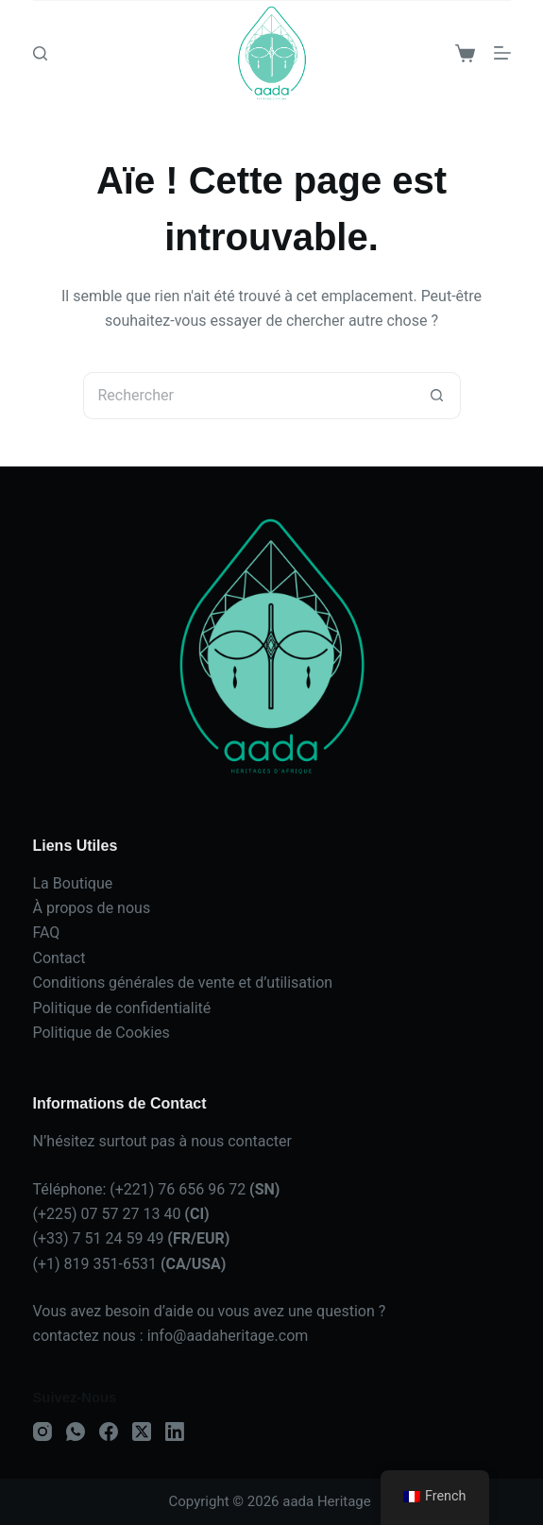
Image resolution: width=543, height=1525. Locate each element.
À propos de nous (92, 908)
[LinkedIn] (174, 1431)
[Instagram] (42, 1431)
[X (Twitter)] (141, 1431)
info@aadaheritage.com (228, 1336)
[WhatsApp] (75, 1431)
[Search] (40, 53)
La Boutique (73, 883)
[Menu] (502, 52)
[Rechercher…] (248, 395)
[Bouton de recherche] (437, 395)
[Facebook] (108, 1431)
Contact (59, 958)
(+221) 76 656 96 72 (195, 1189)
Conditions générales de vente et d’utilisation (183, 982)
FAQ (46, 932)
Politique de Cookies (101, 1033)
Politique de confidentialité (122, 1008)
